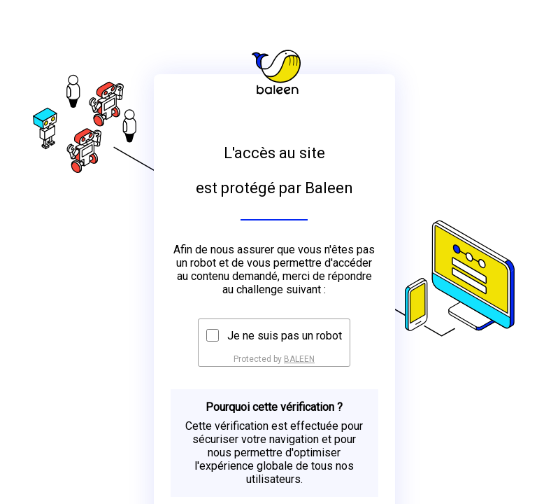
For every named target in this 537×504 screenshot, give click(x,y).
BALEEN (299, 359)
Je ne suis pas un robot (284, 335)
